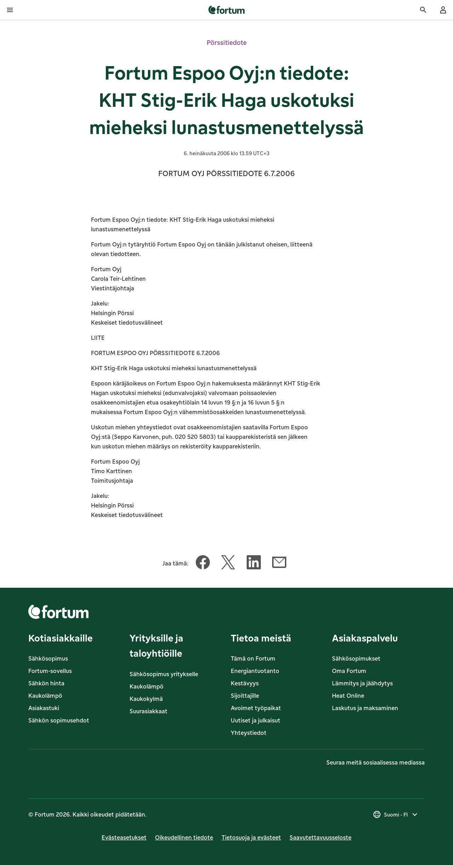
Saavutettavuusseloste (320, 837)
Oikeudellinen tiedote (184, 837)
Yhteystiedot (248, 733)
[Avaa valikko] (10, 10)
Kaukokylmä (146, 699)
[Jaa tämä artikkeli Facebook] (202, 564)
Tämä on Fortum (253, 658)
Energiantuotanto (255, 671)
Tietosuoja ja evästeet (251, 837)
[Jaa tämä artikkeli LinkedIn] (253, 564)
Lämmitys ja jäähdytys (362, 683)
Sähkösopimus (48, 658)
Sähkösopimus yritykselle (164, 674)
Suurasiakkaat (148, 711)
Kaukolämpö (45, 695)
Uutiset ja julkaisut (255, 720)
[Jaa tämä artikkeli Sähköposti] (279, 564)
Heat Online (348, 695)
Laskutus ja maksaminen (365, 708)
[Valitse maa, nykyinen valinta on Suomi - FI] (396, 814)
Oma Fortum (349, 671)
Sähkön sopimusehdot (58, 720)
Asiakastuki (43, 708)
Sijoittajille (245, 695)
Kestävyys (245, 683)
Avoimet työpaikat (256, 708)
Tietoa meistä (261, 638)
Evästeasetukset (124, 837)
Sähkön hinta (46, 683)
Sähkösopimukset (356, 658)
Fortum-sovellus (50, 671)
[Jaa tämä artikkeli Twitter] (228, 564)
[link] (226, 10)
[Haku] (423, 10)
